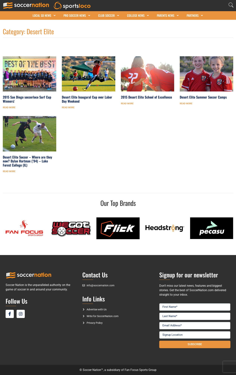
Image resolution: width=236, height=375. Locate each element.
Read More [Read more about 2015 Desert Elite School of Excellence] (127, 103)
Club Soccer (109, 15)
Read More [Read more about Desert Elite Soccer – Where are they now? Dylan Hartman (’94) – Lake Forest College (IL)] (9, 171)
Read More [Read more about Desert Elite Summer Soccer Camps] (186, 103)
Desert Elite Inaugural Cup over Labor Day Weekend (87, 99)
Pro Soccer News (77, 15)
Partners (195, 15)
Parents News (168, 15)
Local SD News (44, 15)
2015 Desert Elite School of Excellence (146, 97)
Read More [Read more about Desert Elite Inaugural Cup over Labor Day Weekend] (68, 107)
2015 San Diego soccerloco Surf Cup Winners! (27, 99)
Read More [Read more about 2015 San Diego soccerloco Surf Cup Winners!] (9, 107)
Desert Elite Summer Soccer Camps (203, 97)
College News (138, 15)
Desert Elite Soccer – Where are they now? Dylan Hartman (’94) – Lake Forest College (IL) (27, 161)
